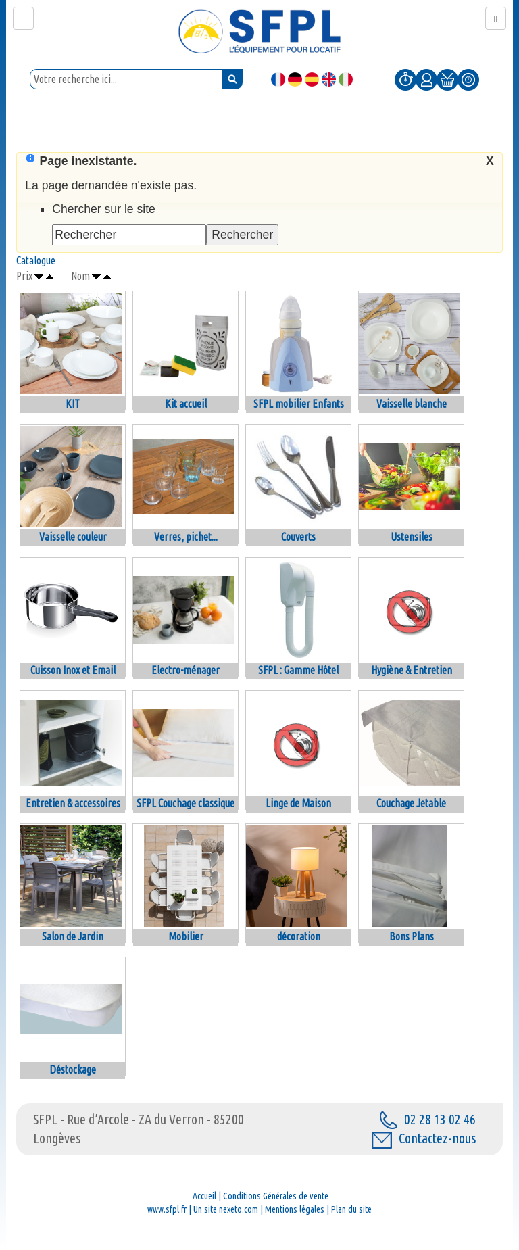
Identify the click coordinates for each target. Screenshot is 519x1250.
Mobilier (185, 936)
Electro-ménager (185, 670)
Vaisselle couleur (73, 537)
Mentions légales (294, 1209)
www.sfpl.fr (167, 1209)
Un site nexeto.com (225, 1209)
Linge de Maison (298, 803)
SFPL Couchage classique (185, 803)
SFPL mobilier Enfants (298, 404)
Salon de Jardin (72, 936)
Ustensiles (411, 537)
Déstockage (72, 1069)
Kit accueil (186, 404)
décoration (298, 936)
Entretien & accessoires (73, 803)
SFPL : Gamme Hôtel (298, 670)
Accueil (204, 1196)
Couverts (298, 537)
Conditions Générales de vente (275, 1196)
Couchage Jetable (411, 803)
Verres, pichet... (186, 537)
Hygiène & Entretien (411, 670)
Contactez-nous (424, 1138)
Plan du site (351, 1209)
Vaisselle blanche (411, 404)
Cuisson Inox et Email (73, 670)
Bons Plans (411, 936)
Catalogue (35, 260)
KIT (73, 404)
